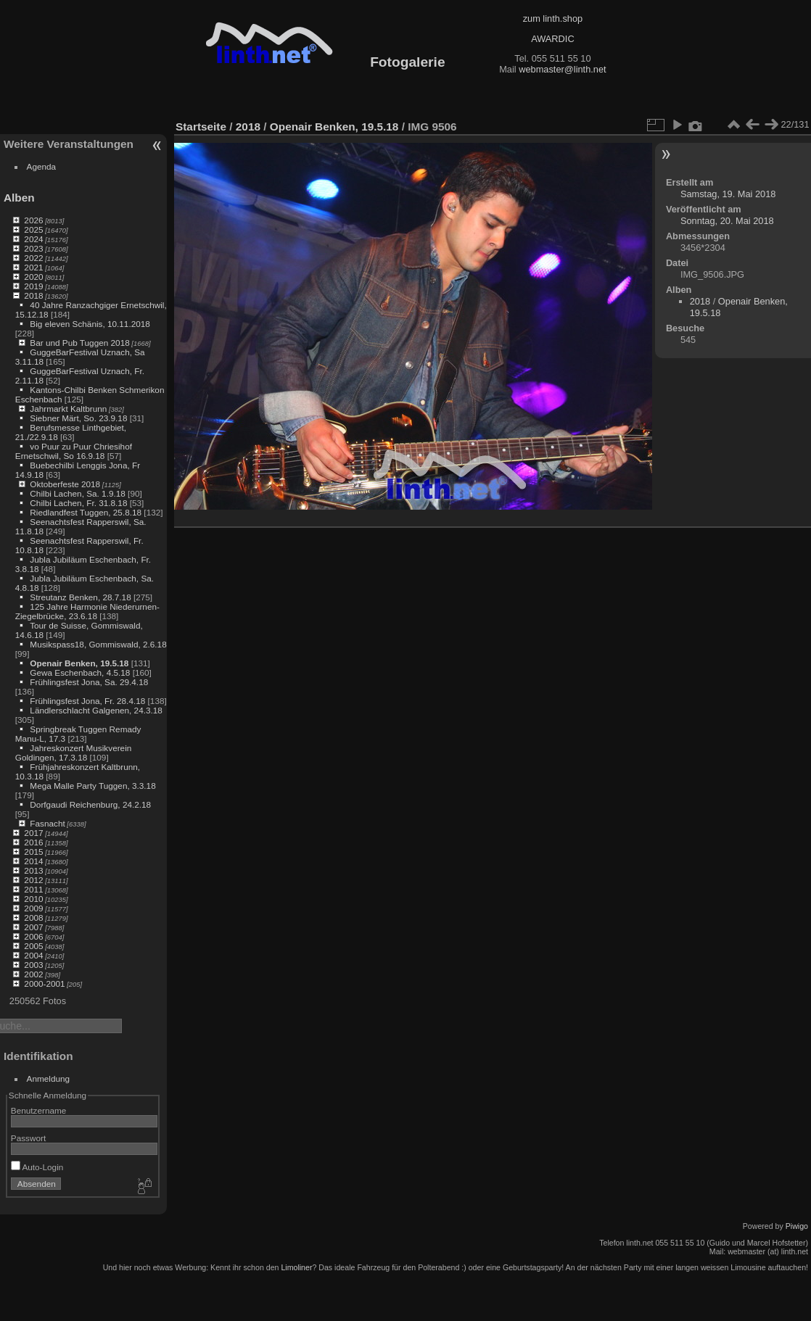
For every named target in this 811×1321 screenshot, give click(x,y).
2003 (33, 964)
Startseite (201, 126)
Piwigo (797, 1226)
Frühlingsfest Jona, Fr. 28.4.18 (87, 700)
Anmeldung (48, 1078)
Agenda (42, 166)
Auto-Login (37, 1167)
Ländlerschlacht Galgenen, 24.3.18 (96, 710)
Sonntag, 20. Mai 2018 (727, 220)
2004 (33, 955)
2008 (33, 917)
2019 (33, 286)
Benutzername (39, 1110)
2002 (33, 974)
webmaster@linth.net (562, 69)
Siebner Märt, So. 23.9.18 (78, 418)
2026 (33, 220)
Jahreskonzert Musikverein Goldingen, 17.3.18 (73, 752)
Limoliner (296, 1267)
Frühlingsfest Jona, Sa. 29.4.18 (89, 682)
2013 (33, 870)
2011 (33, 889)
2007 (33, 927)
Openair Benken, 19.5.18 (79, 663)
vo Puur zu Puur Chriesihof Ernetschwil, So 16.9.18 (73, 451)
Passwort (28, 1138)
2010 (33, 898)
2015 (33, 851)
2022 (33, 257)
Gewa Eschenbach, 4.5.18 (80, 672)
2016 (33, 842)
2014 (33, 861)
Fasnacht (47, 823)
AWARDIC (552, 38)
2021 (33, 267)
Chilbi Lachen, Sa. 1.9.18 (77, 493)
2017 (33, 832)
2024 (33, 239)
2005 (33, 946)
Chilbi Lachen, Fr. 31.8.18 (78, 503)
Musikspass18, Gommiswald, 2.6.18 (98, 644)
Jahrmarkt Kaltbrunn (68, 408)
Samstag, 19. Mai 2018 (728, 194)
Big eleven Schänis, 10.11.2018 (90, 323)
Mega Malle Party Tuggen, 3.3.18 (92, 785)
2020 (33, 276)
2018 (33, 295)
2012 (33, 880)
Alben (19, 197)
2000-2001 (44, 983)
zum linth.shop (553, 18)
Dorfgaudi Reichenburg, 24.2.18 (90, 804)
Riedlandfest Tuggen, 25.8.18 (85, 512)
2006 (33, 936)
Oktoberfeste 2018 (65, 484)
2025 (33, 229)
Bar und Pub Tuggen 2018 (79, 342)
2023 (33, 248)
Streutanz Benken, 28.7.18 (80, 597)
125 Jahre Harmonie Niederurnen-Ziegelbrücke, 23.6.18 (87, 611)
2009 (33, 908)
